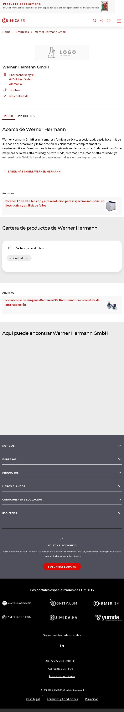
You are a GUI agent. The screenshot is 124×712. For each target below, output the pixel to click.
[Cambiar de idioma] (108, 21)
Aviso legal (33, 699)
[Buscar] (94, 21)
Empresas (9, 459)
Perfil (8, 116)
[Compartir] (101, 21)
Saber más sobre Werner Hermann (31, 171)
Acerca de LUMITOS (60, 668)
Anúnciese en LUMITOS (60, 661)
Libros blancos (13, 486)
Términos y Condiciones (62, 699)
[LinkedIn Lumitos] (62, 646)
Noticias (8, 445)
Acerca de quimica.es (62, 676)
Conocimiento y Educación (22, 499)
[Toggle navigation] (119, 21)
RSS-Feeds (9, 513)
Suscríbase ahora (62, 566)
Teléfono (11, 90)
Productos (26, 116)
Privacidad (91, 699)
